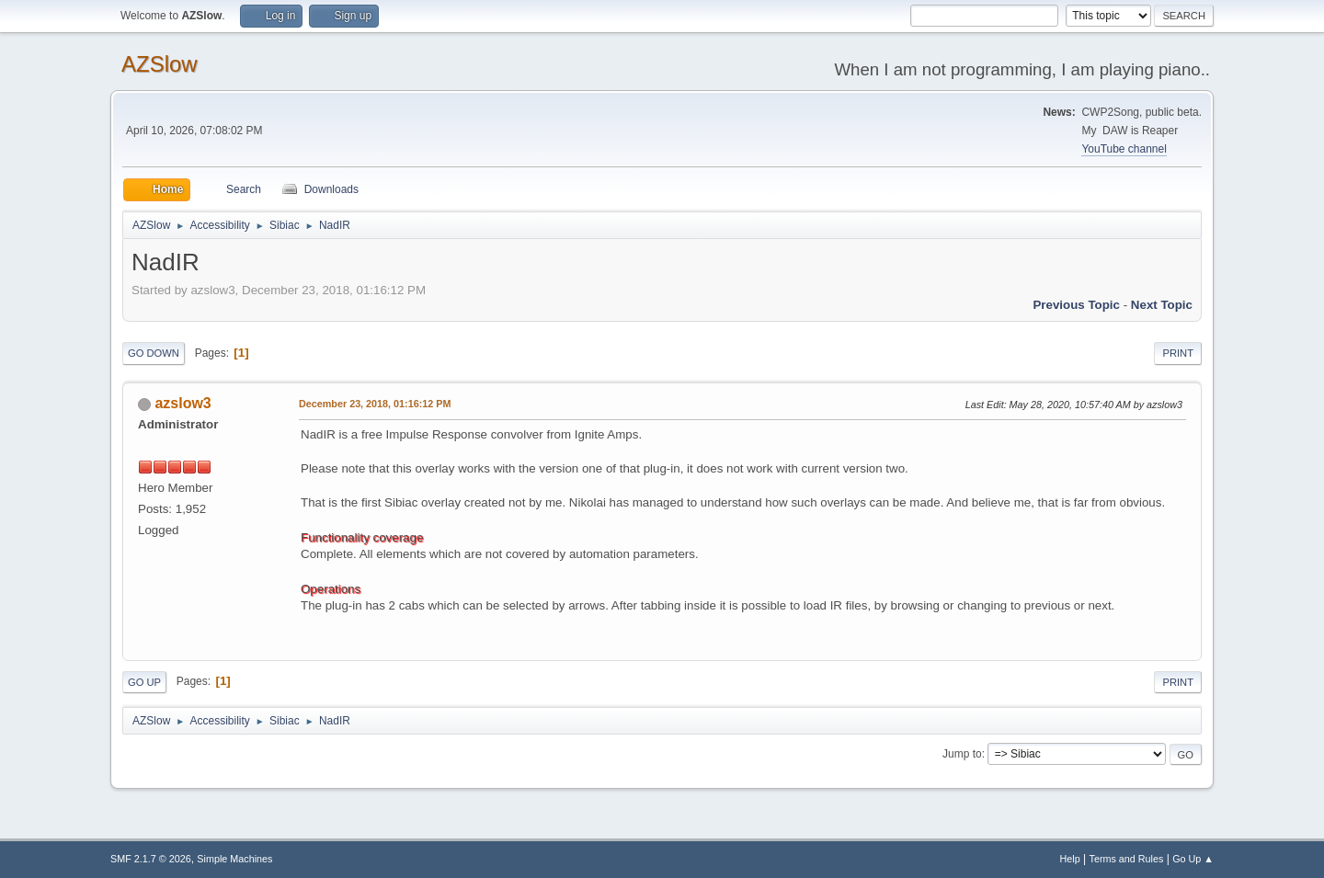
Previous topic (1076, 305)
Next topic (1162, 305)
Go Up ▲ (1193, 858)
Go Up (144, 682)
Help (1070, 858)
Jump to (962, 753)
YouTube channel (1123, 149)
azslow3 (182, 403)
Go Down (153, 353)
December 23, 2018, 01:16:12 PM (375, 403)
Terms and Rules (1127, 858)
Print (1177, 353)
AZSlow (159, 63)
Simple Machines (234, 858)
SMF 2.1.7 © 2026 (150, 858)
